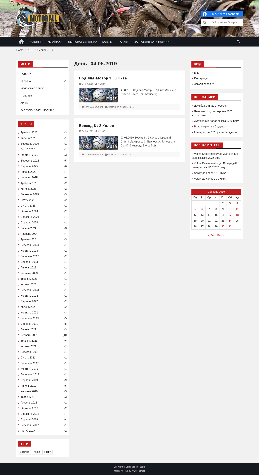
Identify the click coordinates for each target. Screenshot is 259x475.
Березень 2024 (30, 245)
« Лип (211, 235)
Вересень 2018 (30, 413)
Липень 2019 (28, 385)
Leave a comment (93, 107)
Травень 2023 (29, 278)
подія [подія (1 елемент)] (37, 451)
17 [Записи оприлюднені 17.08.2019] (229, 215)
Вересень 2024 (30, 216)
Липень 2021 (28, 329)
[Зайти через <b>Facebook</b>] (222, 14)
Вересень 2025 (30, 160)
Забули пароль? (204, 84)
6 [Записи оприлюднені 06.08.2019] (202, 209)
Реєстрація (201, 78)
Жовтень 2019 (29, 368)
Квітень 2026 (28, 138)
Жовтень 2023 (29, 250)
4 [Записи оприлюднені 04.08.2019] (237, 203)
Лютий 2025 (28, 200)
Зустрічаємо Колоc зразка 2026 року (216, 120)
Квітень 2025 (28, 188)
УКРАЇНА (53, 41)
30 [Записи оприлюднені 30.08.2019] (223, 226)
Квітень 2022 (28, 307)
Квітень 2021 (28, 346)
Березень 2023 (30, 290)
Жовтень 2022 (29, 295)
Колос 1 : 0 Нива (216, 173)
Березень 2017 (30, 425)
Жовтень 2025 (29, 155)
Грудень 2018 (29, 402)
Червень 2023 (29, 273)
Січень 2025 (28, 205)
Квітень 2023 (28, 284)
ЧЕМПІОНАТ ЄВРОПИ (80, 41)
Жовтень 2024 (29, 211)
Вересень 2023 (30, 256)
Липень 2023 (28, 267)
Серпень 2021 (29, 323)
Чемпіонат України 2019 (121, 107)
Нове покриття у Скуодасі (209, 126)
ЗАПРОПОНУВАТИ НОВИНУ (151, 41)
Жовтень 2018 (29, 408)
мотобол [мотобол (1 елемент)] (25, 451)
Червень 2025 (29, 177)
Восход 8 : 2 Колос (96, 126)
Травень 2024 (29, 239)
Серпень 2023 (29, 262)
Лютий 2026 (28, 149)
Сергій (101, 83)
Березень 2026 (30, 143)
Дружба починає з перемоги (211, 105)
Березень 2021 (30, 352)
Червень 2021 (29, 335)
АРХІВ (124, 41)
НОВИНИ (35, 41)
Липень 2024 (28, 228)
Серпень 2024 (29, 222)
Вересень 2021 (30, 318)
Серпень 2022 (29, 301)
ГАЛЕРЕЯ (107, 41)
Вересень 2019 (30, 374)
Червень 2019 (29, 391)
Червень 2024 (29, 233)
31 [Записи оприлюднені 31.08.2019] (229, 226)
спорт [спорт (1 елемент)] (47, 451)
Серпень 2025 (29, 166)
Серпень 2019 (29, 380)
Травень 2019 (29, 397)
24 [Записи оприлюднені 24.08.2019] (229, 220)
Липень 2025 (28, 171)
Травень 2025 (29, 183)
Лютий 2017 (28, 430)
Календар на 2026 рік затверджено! (216, 132)
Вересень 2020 (30, 363)
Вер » (220, 235)
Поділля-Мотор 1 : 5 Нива (103, 78)
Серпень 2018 (29, 419)
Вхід (196, 72)
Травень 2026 (29, 132)
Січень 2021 (28, 357)
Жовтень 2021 (29, 312)
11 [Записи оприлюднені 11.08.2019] (237, 209)
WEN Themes (138, 471)
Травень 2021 (29, 340)
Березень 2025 (30, 194)
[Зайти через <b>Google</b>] (222, 22)
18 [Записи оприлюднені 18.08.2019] (237, 215)
